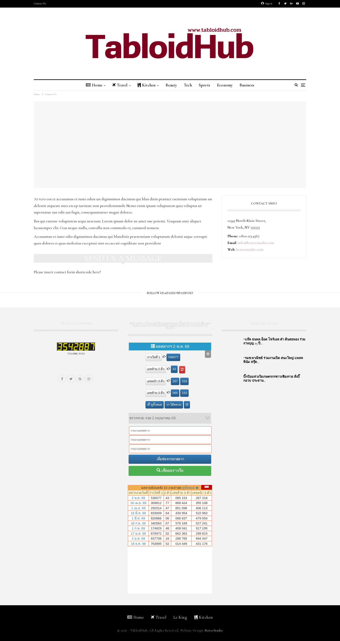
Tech (188, 85)
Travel (117, 85)
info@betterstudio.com (256, 242)
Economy (227, 85)
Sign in (266, 3)
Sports (205, 85)
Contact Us (40, 3)
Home (91, 85)
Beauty (171, 85)
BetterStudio (214, 630)
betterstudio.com (249, 249)
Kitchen (145, 85)
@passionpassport (178, 293)
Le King (180, 617)
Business (250, 85)
